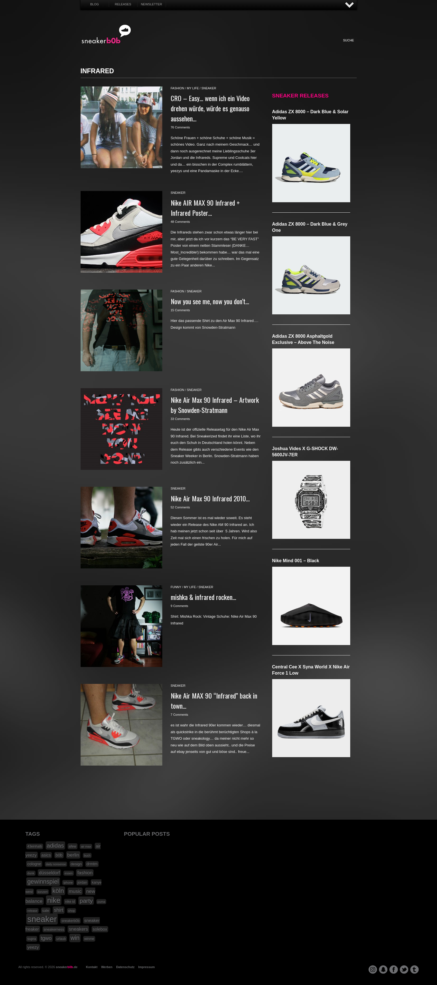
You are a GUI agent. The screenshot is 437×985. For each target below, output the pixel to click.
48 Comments (180, 221)
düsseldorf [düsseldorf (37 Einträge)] (49, 872)
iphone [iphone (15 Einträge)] (68, 882)
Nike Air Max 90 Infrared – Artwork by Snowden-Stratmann (215, 405)
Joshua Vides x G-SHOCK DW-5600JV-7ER (305, 451)
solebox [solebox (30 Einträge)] (100, 929)
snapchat (383, 969)
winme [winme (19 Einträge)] (89, 939)
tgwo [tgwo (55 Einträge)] (46, 938)
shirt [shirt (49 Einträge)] (58, 910)
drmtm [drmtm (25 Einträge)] (91, 864)
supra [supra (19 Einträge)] (31, 939)
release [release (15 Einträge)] (32, 910)
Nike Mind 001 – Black (295, 560)
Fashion (173, 46)
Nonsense (297, 46)
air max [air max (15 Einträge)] (86, 846)
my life (193, 88)
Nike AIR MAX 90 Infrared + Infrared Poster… (205, 207)
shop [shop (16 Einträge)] (71, 910)
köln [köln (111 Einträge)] (58, 890)
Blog (94, 4)
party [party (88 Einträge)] (86, 900)
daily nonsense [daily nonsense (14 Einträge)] (56, 864)
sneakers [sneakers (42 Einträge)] (78, 929)
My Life (188, 46)
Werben (106, 967)
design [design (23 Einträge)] (76, 864)
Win (203, 46)
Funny (281, 46)
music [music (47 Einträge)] (75, 891)
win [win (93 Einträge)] (74, 938)
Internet (219, 46)
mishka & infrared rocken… (203, 597)
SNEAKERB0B (106, 34)
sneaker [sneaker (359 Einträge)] (42, 919)
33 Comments (180, 419)
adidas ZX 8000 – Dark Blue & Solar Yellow (310, 114)
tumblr (414, 969)
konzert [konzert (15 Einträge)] (42, 891)
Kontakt (91, 967)
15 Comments (180, 310)
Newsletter (151, 4)
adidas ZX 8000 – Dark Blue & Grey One (310, 227)
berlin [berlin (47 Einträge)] (73, 855)
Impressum (146, 967)
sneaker (208, 88)
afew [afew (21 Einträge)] (72, 846)
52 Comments (180, 507)
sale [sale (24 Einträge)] (45, 910)
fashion (177, 88)
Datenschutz (125, 967)
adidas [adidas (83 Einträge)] (55, 845)
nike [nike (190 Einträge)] (53, 900)
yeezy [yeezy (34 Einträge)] (33, 947)
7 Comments (179, 714)
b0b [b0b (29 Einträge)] (59, 855)
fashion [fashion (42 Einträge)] (84, 872)
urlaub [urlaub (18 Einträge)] (61, 939)
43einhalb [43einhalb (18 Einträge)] (34, 846)
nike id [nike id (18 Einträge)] (70, 902)
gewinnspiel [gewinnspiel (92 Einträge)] (43, 881)
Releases (123, 4)
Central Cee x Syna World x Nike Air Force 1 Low (311, 669)
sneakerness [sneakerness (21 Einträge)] (54, 929)
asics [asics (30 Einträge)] (46, 855)
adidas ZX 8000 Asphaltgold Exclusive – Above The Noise (303, 339)
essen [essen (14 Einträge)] (68, 873)
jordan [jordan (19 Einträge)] (82, 882)
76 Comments (180, 127)
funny (176, 587)
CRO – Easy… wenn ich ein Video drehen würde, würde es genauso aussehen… (210, 108)
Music (234, 46)
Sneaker (157, 46)
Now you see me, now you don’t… (210, 301)
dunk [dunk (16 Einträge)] (30, 873)
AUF (349, 5)
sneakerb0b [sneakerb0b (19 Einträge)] (70, 921)
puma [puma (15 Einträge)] (101, 901)
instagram (373, 969)
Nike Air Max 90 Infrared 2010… (210, 498)
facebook (393, 969)
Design (250, 46)
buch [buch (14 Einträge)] (87, 855)
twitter (404, 969)
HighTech (265, 46)
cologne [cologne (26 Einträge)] (34, 864)
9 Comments (179, 606)
